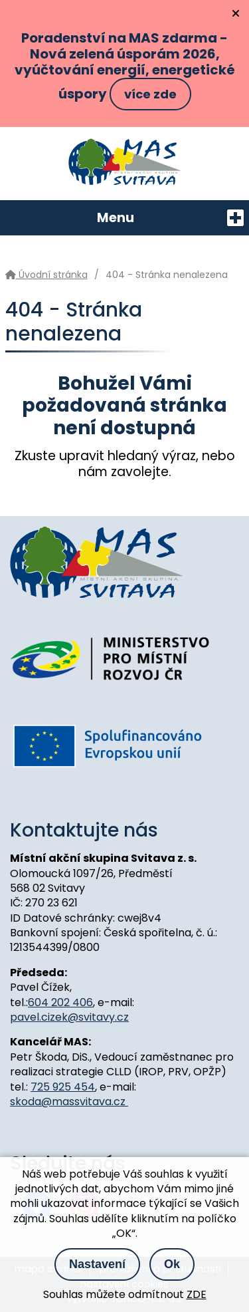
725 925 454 (63, 1087)
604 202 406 (60, 1002)
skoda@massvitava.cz (69, 1101)
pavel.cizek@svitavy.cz (69, 1017)
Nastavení (97, 1264)
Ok (172, 1264)
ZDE (197, 1294)
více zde (150, 94)
